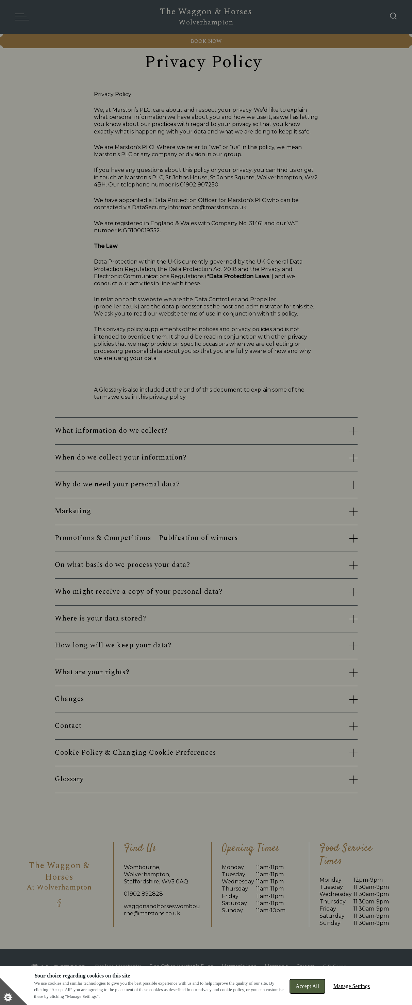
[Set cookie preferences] (13, 991)
